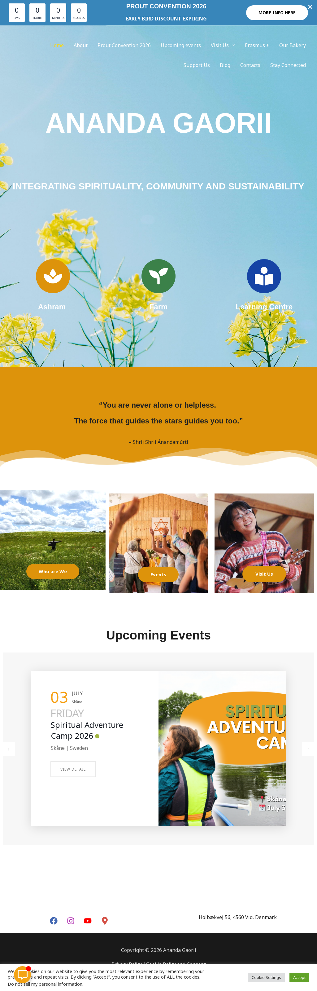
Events (158, 574)
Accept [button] (299, 977)
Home (57, 45)
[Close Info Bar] (310, 7)
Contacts (250, 65)
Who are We (53, 571)
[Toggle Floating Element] (22, 974)
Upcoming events (181, 45)
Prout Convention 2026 (124, 45)
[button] (277, 12)
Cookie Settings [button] (266, 977)
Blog (225, 65)
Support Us (197, 65)
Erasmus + (257, 45)
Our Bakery (292, 45)
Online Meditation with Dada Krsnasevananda (88, 736)
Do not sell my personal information (45, 984)
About (81, 45)
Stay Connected (288, 65)
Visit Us (220, 45)
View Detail (73, 780)
